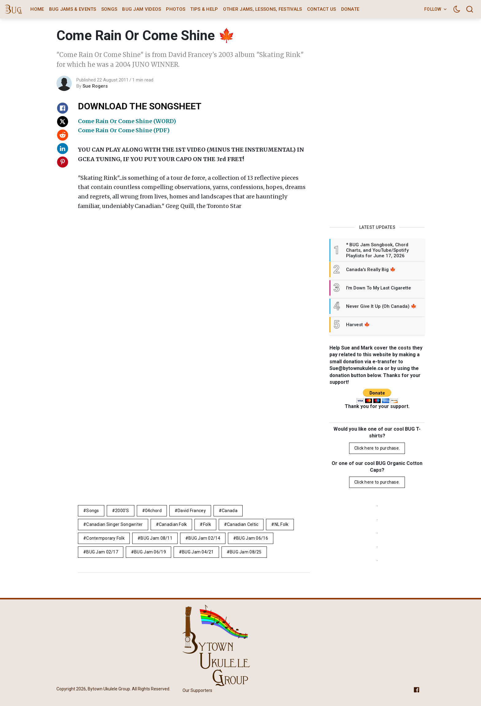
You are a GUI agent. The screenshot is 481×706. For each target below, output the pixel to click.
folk (207, 524)
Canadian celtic (242, 524)
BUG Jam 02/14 (204, 538)
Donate (350, 9)
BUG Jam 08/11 (156, 538)
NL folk (282, 524)
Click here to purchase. (377, 448)
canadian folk (173, 524)
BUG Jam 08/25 (246, 551)
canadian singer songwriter (114, 524)
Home (37, 9)
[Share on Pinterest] (62, 162)
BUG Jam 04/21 (198, 551)
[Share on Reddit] (62, 135)
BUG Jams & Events (72, 9)
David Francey (192, 510)
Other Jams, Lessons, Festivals (262, 9)
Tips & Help (204, 9)
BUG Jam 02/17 (102, 551)
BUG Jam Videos (141, 9)
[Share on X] (62, 121)
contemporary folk (105, 538)
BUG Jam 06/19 (150, 551)
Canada (229, 510)
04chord (153, 510)
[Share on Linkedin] (62, 148)
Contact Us (321, 9)
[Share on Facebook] (62, 108)
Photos (175, 9)
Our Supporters (197, 690)
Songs (109, 9)
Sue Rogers (95, 86)
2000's (122, 510)
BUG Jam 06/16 (252, 538)
